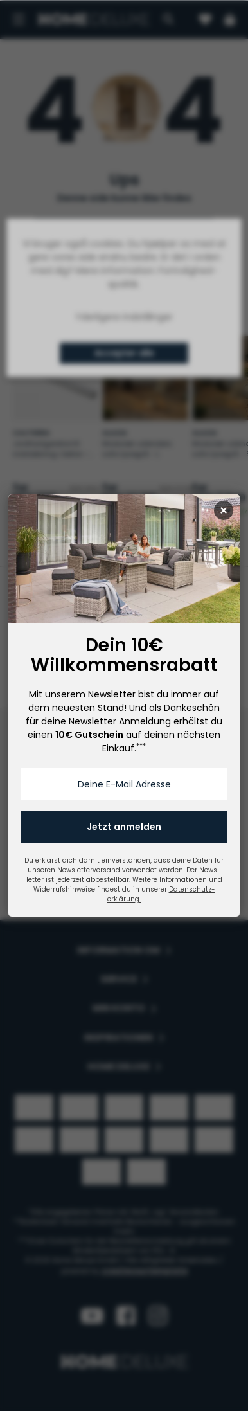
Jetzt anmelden (124, 826)
